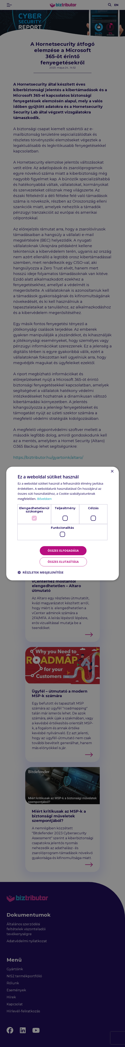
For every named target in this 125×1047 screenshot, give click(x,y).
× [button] (112, 471)
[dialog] (62, 523)
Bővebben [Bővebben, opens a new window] (44, 499)
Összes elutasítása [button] (63, 562)
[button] (41, 572)
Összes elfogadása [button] (63, 550)
